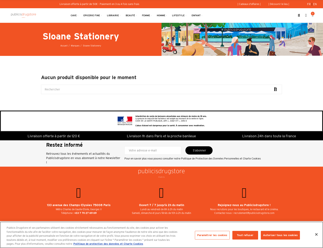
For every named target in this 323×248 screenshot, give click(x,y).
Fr (309, 4)
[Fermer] (316, 234)
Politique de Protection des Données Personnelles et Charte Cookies (221, 158)
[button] (249, 4)
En (315, 4)
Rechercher (275, 89)
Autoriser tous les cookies (280, 235)
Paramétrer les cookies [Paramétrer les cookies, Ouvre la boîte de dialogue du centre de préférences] (212, 235)
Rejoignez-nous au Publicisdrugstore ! (244, 205)
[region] (161, 235)
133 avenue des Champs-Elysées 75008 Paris (79, 205)
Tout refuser (245, 235)
